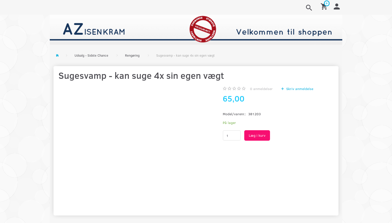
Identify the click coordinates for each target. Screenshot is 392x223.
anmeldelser (261, 88)
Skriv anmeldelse (299, 88)
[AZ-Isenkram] (196, 29)
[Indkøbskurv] (324, 6)
